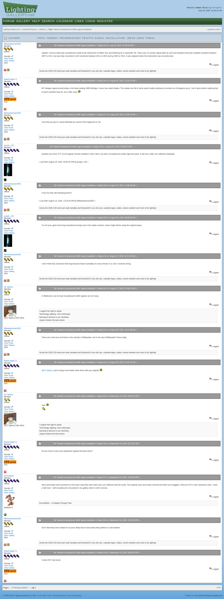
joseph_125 (9, 145)
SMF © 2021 (47, 596)
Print (219, 588)
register (218, 8)
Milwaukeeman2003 (12, 44)
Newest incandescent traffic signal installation (73, 29)
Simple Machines (59, 596)
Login (90, 21)
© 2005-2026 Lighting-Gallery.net (17, 595)
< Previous (16, 587)
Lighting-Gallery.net (11, 29)
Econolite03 (9, 476)
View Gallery (9, 61)
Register (105, 21)
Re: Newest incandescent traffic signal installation (75, 45)
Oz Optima (8, 287)
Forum (8, 21)
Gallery (23, 21)
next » (218, 29)
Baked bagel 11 (10, 79)
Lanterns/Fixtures (29, 29)
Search (48, 21)
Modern (42, 29)
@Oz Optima (47, 370)
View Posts (8, 58)
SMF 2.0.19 (36, 596)
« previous (211, 29)
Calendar (64, 21)
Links (79, 21)
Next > (25, 587)
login (210, 8)
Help (36, 21)
